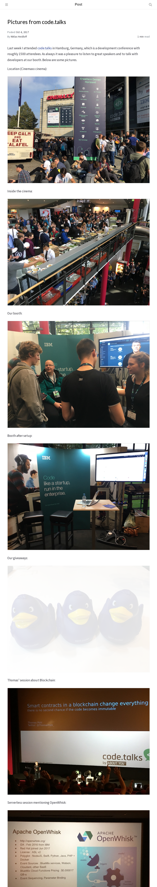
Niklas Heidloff (19, 36)
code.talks (44, 48)
